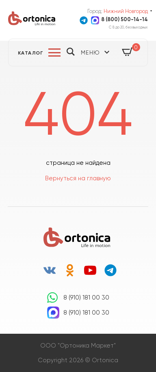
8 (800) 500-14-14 (124, 19)
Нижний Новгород (126, 11)
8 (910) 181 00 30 (86, 297)
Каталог (31, 53)
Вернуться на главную (78, 178)
